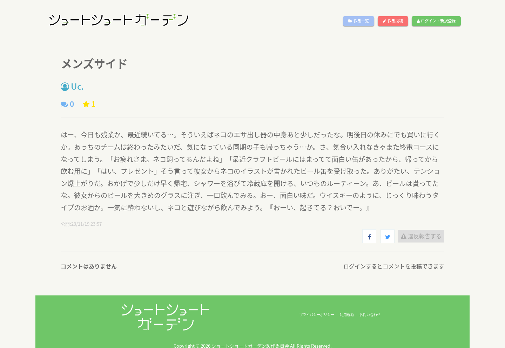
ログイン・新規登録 (436, 21)
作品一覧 (358, 21)
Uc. (72, 86)
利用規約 (347, 314)
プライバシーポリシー (316, 314)
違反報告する (421, 236)
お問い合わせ (370, 314)
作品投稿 (393, 21)
